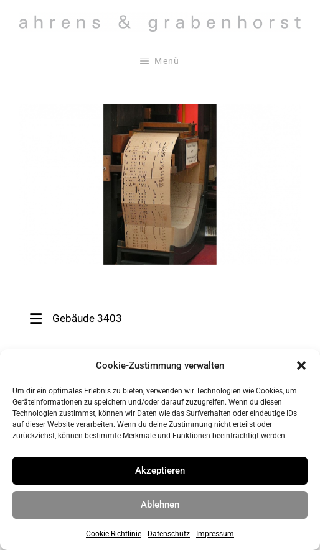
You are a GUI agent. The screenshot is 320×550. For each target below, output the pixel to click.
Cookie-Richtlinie (113, 533)
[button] (301, 365)
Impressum (215, 533)
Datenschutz (169, 533)
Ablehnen (160, 504)
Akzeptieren (160, 470)
